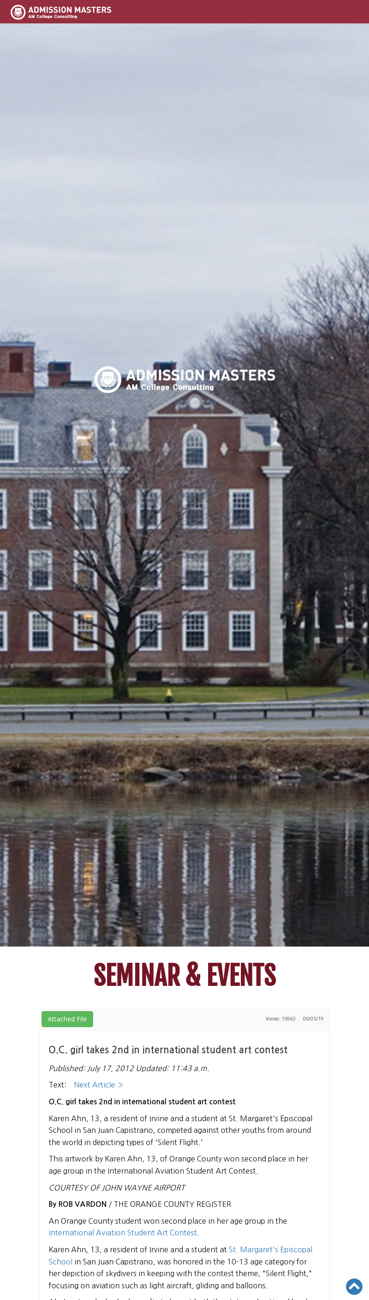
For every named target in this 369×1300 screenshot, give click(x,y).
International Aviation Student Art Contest (123, 1232)
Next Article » (99, 1084)
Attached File (67, 1018)
